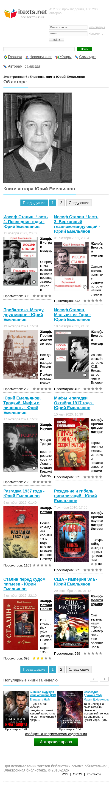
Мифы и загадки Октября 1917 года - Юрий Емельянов (74, 403)
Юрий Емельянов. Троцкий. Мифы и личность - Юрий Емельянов (22, 405)
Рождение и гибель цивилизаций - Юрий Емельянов (75, 496)
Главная (15, 57)
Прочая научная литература (100, 521)
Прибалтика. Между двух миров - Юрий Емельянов (23, 315)
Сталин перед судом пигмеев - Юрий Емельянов (24, 584)
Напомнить (96, 33)
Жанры (65, 57)
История (47, 512)
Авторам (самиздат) (25, 66)
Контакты (94, 774)
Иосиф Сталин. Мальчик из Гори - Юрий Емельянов (72, 315)
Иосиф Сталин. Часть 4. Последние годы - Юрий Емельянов (25, 222)
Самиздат (87, 57)
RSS (65, 774)
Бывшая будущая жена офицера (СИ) (43, 693)
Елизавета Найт (40, 699)
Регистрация (97, 27)
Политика (48, 609)
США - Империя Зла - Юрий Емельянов (76, 581)
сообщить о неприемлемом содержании (56, 734)
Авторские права (56, 742)
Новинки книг (41, 57)
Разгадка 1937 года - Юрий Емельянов (24, 493)
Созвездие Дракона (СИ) (93, 693)
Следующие (79, 203)
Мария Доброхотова (96, 699)
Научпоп (47, 428)
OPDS (77, 774)
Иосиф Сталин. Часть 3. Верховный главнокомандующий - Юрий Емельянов (77, 224)
